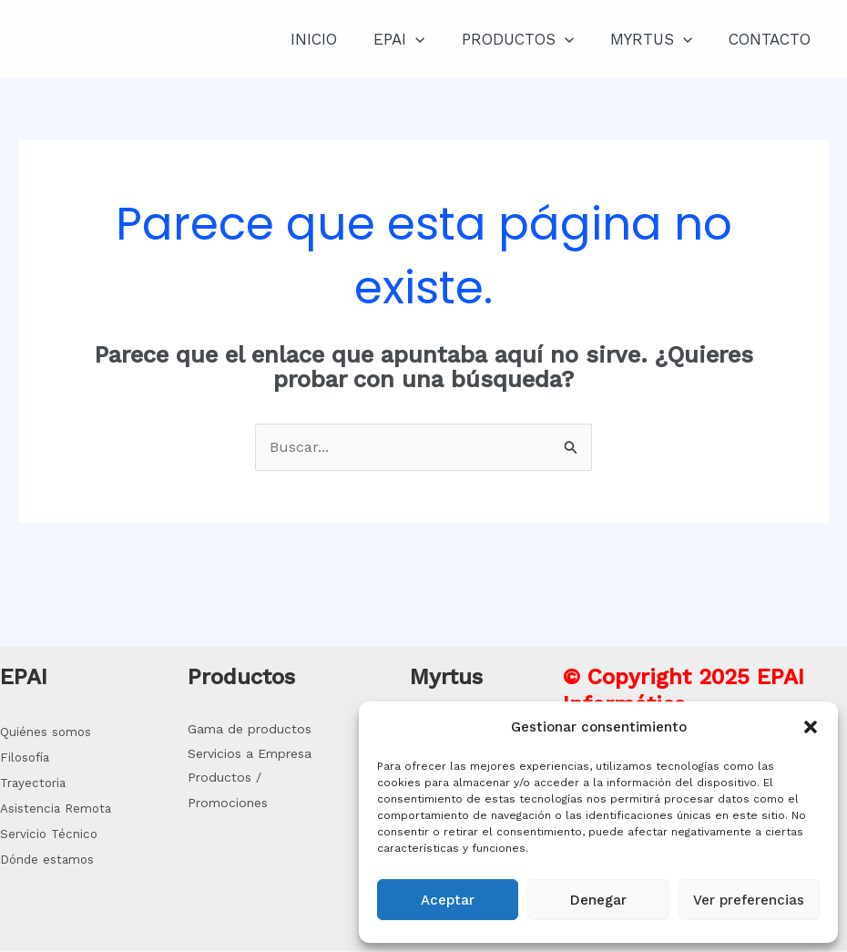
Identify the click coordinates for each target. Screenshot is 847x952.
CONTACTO (772, 39)
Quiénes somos (45, 733)
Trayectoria (33, 784)
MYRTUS (659, 39)
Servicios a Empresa (249, 754)
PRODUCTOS (531, 39)
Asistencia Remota (55, 809)
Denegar (598, 900)
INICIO (338, 39)
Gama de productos (249, 729)
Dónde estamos (47, 860)
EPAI (418, 39)
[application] (434, 39)
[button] (810, 727)
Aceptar (448, 900)
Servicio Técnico (48, 835)
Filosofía (24, 758)
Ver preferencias (748, 900)
